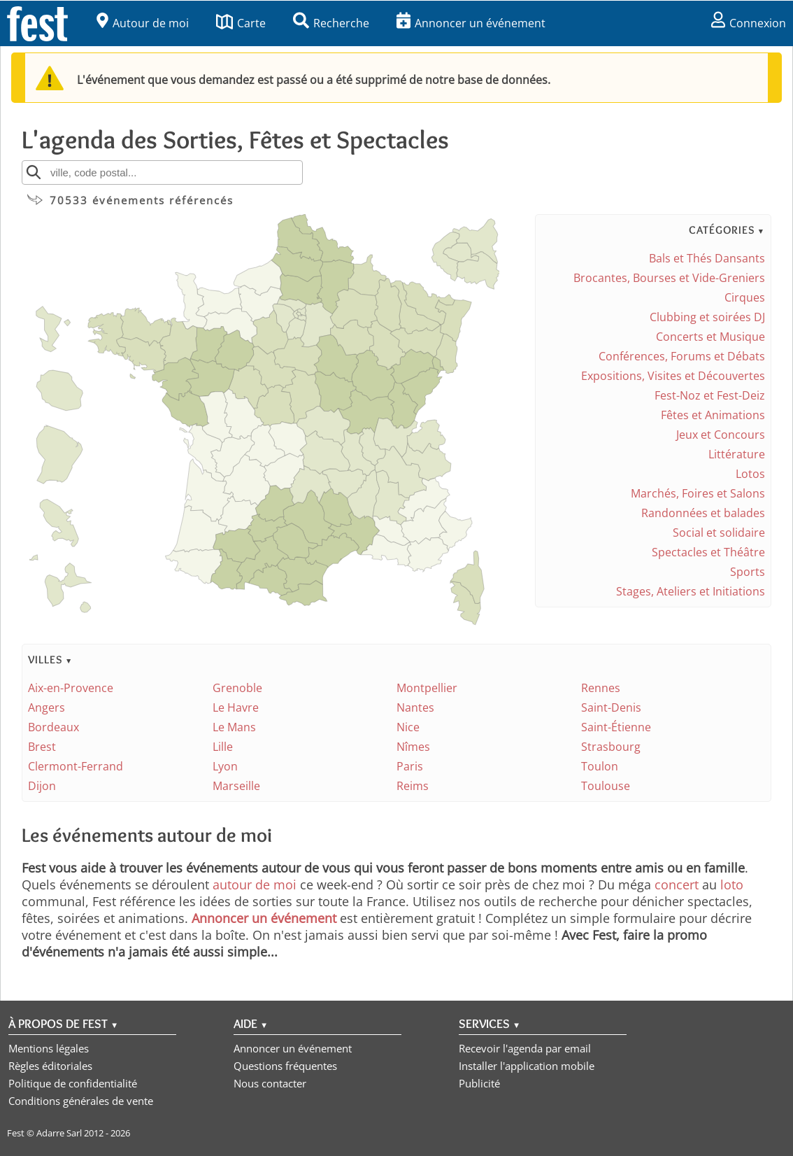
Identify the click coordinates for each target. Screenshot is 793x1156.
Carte (241, 23)
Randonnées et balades (703, 513)
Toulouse (605, 786)
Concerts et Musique (710, 336)
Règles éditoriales (50, 1066)
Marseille (236, 786)
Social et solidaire (719, 532)
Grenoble (237, 688)
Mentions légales (48, 1048)
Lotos (750, 473)
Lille (223, 746)
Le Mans (234, 727)
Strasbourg (611, 746)
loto (731, 884)
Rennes (600, 688)
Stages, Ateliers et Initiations (690, 591)
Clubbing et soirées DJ (707, 317)
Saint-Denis (611, 707)
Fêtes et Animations (713, 415)
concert (677, 884)
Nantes (415, 707)
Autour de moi (143, 23)
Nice (408, 727)
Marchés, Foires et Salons (698, 493)
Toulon (599, 766)
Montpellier (426, 688)
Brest (42, 746)
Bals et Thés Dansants (707, 258)
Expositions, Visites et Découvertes (673, 375)
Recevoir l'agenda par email (525, 1048)
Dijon (42, 786)
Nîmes (413, 746)
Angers (46, 707)
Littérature (736, 454)
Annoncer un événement (470, 23)
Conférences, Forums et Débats (682, 356)
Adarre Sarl (59, 1133)
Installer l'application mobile (526, 1066)
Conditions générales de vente (80, 1101)
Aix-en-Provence (70, 688)
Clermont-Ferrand (75, 766)
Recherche (331, 23)
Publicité (479, 1083)
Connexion (748, 23)
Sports (747, 571)
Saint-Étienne (616, 727)
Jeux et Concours (720, 434)
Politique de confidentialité (72, 1083)
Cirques (744, 297)
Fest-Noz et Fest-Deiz (710, 395)
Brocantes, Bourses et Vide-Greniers (669, 278)
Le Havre (236, 707)
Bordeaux (53, 727)
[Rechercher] (33, 172)
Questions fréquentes (285, 1066)
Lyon (225, 766)
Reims (412, 786)
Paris (409, 766)
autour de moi (255, 884)
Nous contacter (270, 1083)
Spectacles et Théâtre (708, 552)
